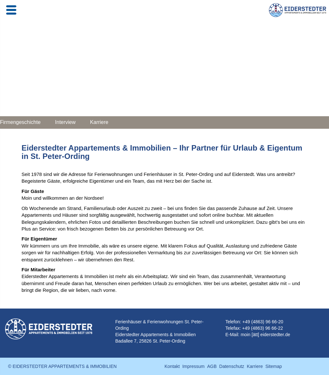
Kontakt (172, 366)
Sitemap (273, 366)
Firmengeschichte (20, 122)
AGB (212, 366)
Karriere (99, 122)
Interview (65, 122)
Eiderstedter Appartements (142, 334)
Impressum (193, 366)
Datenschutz (231, 366)
